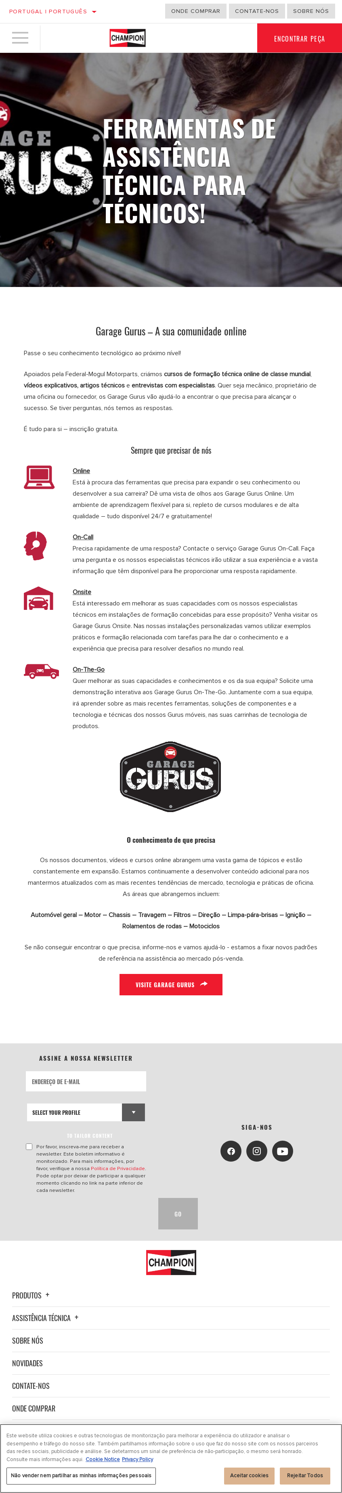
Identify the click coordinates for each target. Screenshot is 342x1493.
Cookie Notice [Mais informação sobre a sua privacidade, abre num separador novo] (103, 1459)
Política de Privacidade (118, 1168)
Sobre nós (311, 11)
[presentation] (87, 1213)
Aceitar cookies (249, 1475)
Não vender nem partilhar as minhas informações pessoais (81, 1475)
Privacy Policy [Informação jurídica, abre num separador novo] (137, 1459)
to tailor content (90, 1135)
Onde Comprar (33, 1408)
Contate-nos (31, 1385)
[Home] (127, 38)
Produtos (32, 1295)
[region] (171, 1458)
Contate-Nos (257, 11)
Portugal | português (48, 11)
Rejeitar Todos (305, 1475)
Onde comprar (195, 11)
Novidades (27, 1363)
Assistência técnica (46, 1318)
